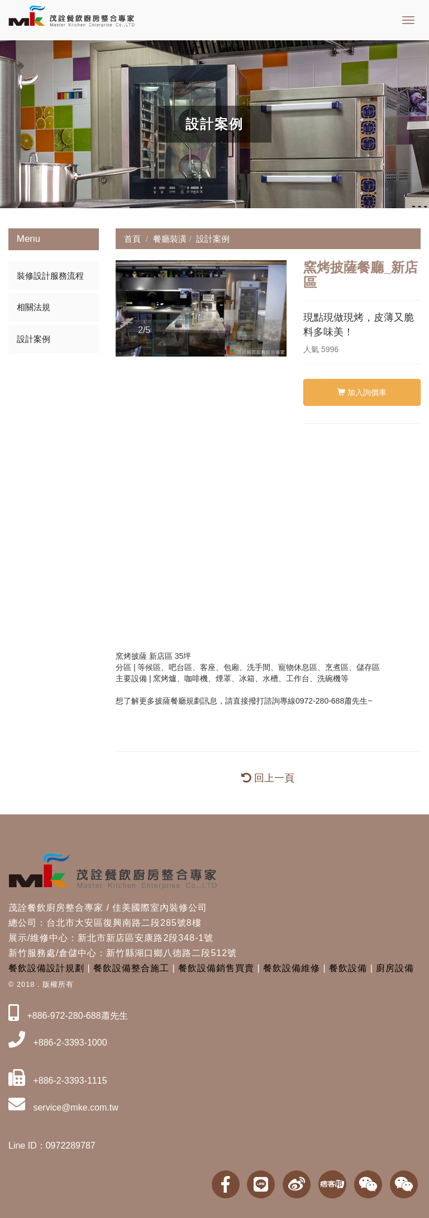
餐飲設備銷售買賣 (216, 968)
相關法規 (33, 307)
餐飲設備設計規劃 (46, 968)
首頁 (132, 238)
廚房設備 (395, 968)
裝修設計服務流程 (50, 275)
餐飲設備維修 (291, 968)
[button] (126, 308)
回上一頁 (267, 778)
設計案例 (33, 339)
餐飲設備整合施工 (131, 968)
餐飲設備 (348, 968)
